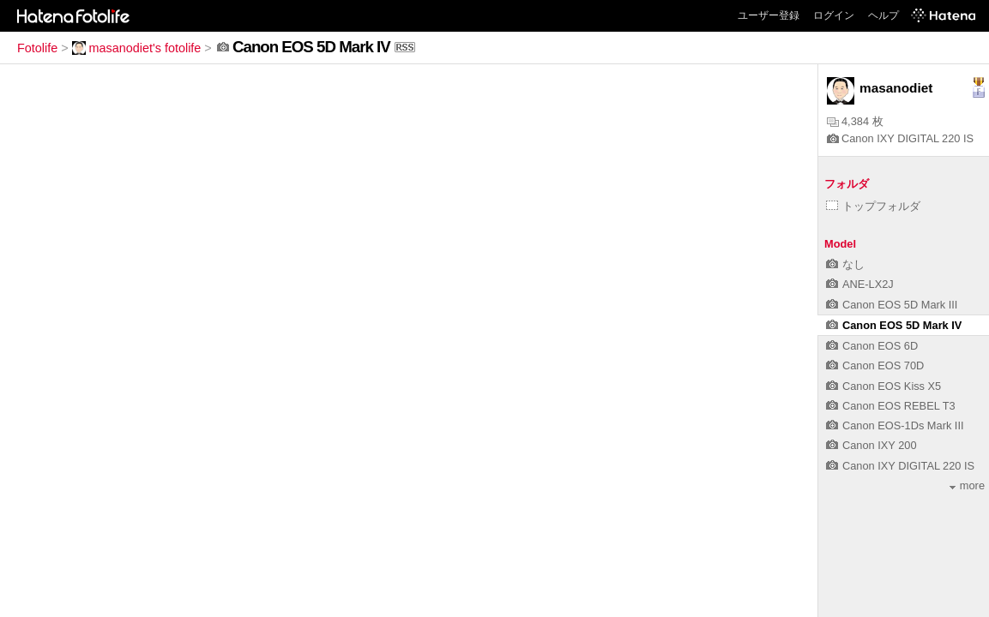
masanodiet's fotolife (137, 48)
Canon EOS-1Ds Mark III (895, 425)
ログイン (833, 15)
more (967, 485)
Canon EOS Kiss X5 (883, 386)
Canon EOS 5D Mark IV (894, 325)
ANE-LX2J (860, 284)
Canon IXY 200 (871, 445)
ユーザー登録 (768, 15)
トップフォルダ (873, 206)
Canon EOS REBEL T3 (891, 405)
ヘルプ (883, 15)
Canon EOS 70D (875, 365)
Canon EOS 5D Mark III (891, 304)
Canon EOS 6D (872, 345)
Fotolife (37, 48)
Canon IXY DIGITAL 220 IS (900, 138)
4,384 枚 (855, 121)
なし (845, 264)
